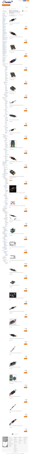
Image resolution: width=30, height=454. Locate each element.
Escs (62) (6, 69)
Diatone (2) (4, 18)
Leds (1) (6, 125)
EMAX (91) (4, 21)
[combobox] (14, 7)
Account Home (11, 439)
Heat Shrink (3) (6, 114)
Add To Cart (25, 42)
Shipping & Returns (15, 439)
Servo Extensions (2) (6, 80)
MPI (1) (4, 36)
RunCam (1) (4, 47)
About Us (20, 439)
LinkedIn (25, 443)
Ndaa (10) (4, 210)
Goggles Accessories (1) (6, 199)
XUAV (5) (4, 60)
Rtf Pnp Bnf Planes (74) (6, 85)
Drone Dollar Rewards (15, 449)
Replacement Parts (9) (7, 93)
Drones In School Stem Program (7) (5, 235)
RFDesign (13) (4, 45)
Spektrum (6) (4, 52)
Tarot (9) (4, 54)
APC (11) (4, 14)
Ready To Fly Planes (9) (6, 91)
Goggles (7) (5, 228)
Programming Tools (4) (6, 251)
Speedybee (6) (4, 51)
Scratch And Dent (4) (5, 249)
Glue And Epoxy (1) (6, 96)
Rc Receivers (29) (6, 72)
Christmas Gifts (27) (5, 173)
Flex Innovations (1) (5, 23)
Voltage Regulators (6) (6, 128)
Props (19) (5, 175)
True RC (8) (4, 58)
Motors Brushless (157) (6, 67)
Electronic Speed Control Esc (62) (5, 162)
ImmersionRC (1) (5, 35)
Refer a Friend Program (16, 451)
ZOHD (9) (4, 61)
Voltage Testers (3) (6, 133)
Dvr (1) (6, 185)
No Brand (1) (4, 42)
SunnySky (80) (4, 53)
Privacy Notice (16, 441)
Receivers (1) (5, 207)
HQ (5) (3, 28)
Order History (11, 440)
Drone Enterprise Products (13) (5, 209)
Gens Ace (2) (4, 26)
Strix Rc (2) (5, 259)
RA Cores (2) (4, 44)
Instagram (25, 439)
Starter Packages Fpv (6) (5, 240)
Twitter (25, 440)
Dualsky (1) (4, 19)
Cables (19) (6, 110)
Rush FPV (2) (4, 48)
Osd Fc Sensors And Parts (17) (6, 75)
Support (15, 447)
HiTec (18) (4, 31)
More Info (26, 28)
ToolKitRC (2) (4, 57)
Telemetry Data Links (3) (6, 169)
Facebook (25, 438)
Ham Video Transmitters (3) (5, 257)
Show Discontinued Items (12, 15)
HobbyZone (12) (5, 33)
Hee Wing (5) (4, 29)
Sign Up (20, 0)
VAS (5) (3, 59)
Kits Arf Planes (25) (6, 88)
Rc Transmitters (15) (5, 167)
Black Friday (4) (4, 247)
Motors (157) (6, 139)
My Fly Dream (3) (5, 41)
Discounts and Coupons (20, 441)
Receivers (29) (5, 165)
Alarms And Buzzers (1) (6, 123)
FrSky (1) (4, 25)
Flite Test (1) (4, 24)
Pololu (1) (4, 43)
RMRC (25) (4, 46)
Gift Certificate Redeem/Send (11, 444)
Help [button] (24, 0)
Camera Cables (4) (6, 203)
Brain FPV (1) (4, 15)
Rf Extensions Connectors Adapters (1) (6, 191)
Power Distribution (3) (6, 130)
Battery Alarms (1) (6, 222)
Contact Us (15, 444)
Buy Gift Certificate (15, 446)
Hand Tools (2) (6, 254)
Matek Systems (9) (5, 38)
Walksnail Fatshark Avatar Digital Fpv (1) (5, 245)
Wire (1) (6, 226)
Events (19, 442)
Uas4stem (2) (5, 236)
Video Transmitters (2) (7, 154)
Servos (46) (6, 70)
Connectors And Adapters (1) (6, 224)
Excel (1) (4, 22)
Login (22, 0)
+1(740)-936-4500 (22, 453)
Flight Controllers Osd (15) (6, 78)
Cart (27, 0)
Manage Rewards (10, 446)
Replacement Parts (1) (7, 160)
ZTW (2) (4, 62)
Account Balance (10, 442)
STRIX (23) (4, 50)
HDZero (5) (4, 27)
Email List (20, 443)
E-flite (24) (4, 20)
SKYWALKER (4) (5, 49)
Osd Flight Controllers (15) (6, 120)
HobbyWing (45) (5, 32)
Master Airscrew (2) (5, 37)
